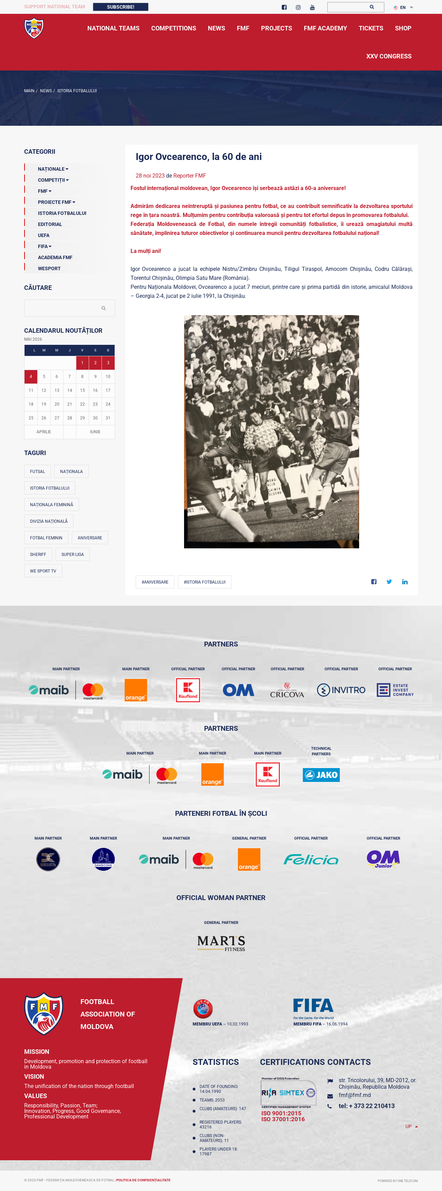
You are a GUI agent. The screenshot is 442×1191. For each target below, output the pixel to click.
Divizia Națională (49, 521)
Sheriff (38, 554)
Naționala (71, 471)
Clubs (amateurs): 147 (223, 1111)
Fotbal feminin (46, 538)
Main (29, 90)
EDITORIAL (43, 223)
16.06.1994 (337, 1024)
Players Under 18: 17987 (219, 1151)
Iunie (95, 431)
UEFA (36, 234)
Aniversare (90, 538)
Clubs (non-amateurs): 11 (215, 1138)
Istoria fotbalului (49, 488)
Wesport (42, 267)
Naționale (46, 167)
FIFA (37, 245)
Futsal (37, 471)
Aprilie (44, 431)
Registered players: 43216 (221, 1124)
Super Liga (72, 554)
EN (399, 7)
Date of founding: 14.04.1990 (219, 1089)
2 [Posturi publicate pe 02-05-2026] (95, 362)
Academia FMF (48, 256)
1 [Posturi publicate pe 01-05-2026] (82, 362)
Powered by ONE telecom (398, 1181)
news (45, 90)
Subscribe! (120, 7)
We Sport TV (43, 571)
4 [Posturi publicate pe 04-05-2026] (31, 376)
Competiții (46, 178)
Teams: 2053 (213, 1100)
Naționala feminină (51, 504)
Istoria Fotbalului (76, 90)
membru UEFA (207, 1024)
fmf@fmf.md (355, 1095)
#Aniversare (155, 582)
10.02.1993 (237, 1024)
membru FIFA (307, 1024)
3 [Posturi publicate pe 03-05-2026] (108, 362)
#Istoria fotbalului (204, 582)
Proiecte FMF (49, 201)
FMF (37, 190)
